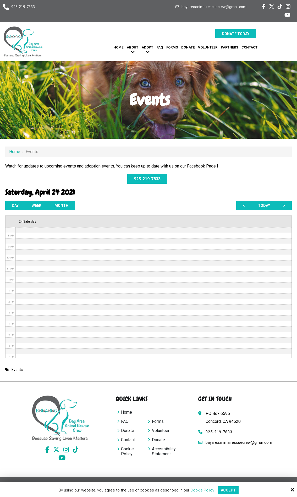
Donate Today (235, 34)
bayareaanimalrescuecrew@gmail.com (214, 7)
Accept (228, 490)
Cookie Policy (202, 490)
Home (14, 151)
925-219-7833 (23, 7)
